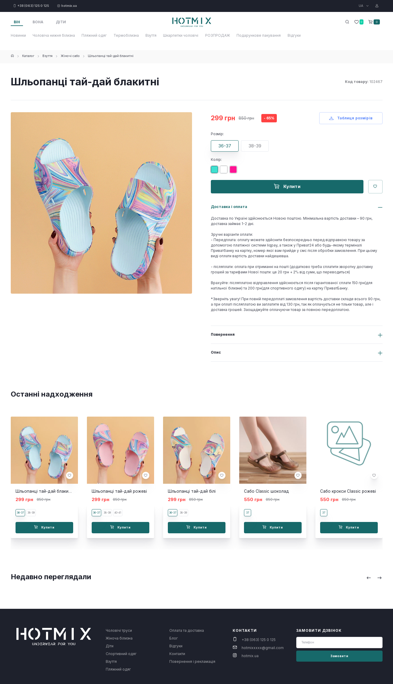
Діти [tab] (61, 22)
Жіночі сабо (70, 56)
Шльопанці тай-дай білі (192, 491)
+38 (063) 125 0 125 (259, 639)
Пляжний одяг (94, 35)
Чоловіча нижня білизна (54, 35)
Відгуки (294, 35)
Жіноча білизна (119, 638)
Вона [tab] (38, 22)
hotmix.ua (250, 656)
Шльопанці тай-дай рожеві (119, 491)
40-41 (117, 512)
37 (247, 512)
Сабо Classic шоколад (266, 491)
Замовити (339, 656)
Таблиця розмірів (351, 118)
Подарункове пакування (259, 35)
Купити (287, 186)
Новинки (18, 35)
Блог (173, 638)
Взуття (150, 35)
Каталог (28, 56)
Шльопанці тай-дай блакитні (110, 56)
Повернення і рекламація (192, 661)
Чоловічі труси (119, 630)
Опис (216, 352)
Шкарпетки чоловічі (180, 35)
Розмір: (217, 134)
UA (361, 6)
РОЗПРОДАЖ (217, 35)
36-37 (224, 146)
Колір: (216, 159)
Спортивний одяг (121, 653)
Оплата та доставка (186, 630)
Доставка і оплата (229, 206)
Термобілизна (126, 35)
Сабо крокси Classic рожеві (348, 491)
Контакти (177, 653)
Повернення (223, 334)
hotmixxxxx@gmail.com (263, 648)
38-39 (254, 146)
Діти (109, 646)
